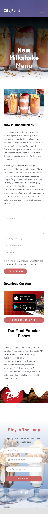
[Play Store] (24, 304)
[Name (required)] (24, 238)
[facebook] (21, 492)
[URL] (24, 252)
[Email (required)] (24, 245)
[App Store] (24, 295)
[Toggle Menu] (42, 11)
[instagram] (26, 492)
